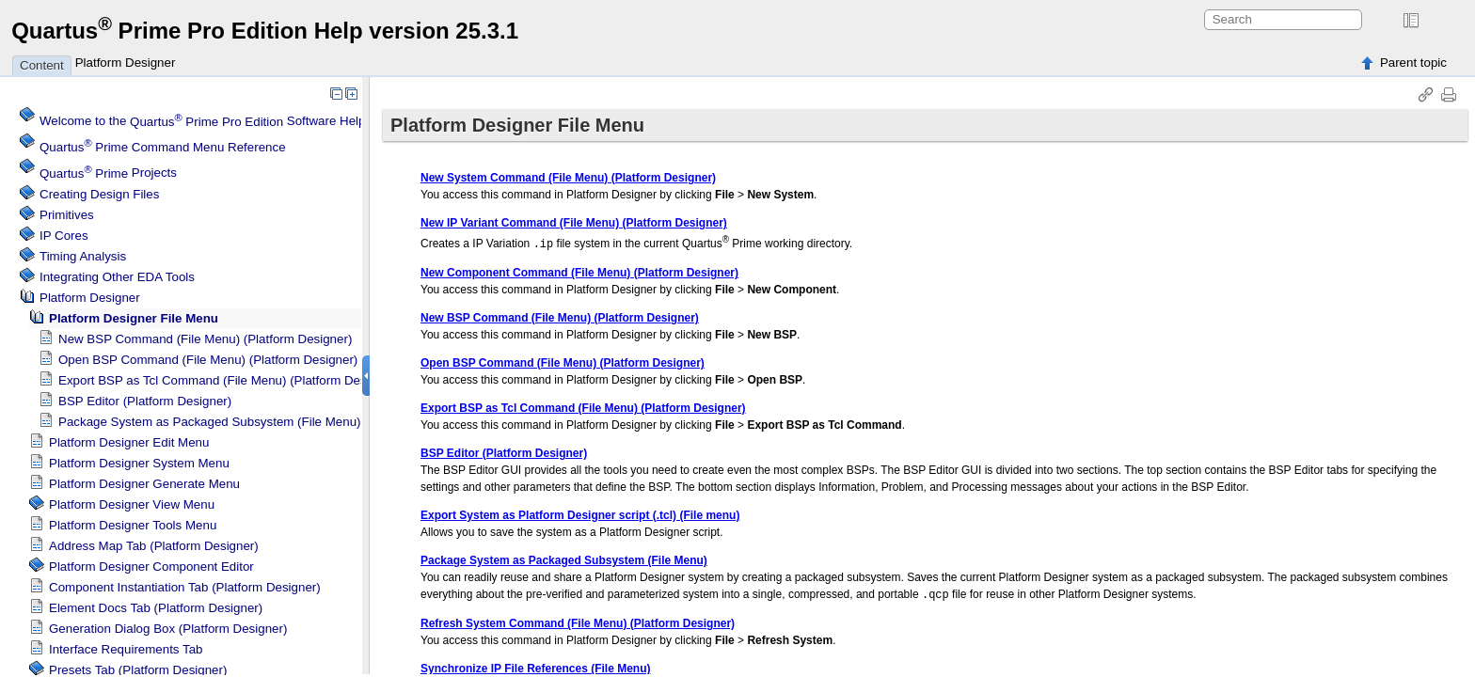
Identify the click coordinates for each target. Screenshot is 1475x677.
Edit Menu (129, 442)
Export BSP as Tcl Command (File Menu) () (228, 380)
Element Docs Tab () (155, 608)
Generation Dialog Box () (168, 629)
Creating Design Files (99, 194)
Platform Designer (125, 62)
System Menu (139, 463)
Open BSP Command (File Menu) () (207, 360)
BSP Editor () (144, 401)
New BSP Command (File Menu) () (205, 339)
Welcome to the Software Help (203, 122)
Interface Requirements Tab (125, 649)
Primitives (67, 215)
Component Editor (151, 566)
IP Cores (64, 235)
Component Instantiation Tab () (185, 587)
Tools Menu (132, 525)
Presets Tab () (138, 670)
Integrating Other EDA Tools (117, 277)
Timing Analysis (83, 256)
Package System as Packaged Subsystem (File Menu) (209, 422)
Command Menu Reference (163, 147)
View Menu (131, 504)
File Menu (133, 318)
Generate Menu (144, 484)
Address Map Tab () (154, 546)
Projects (108, 173)
